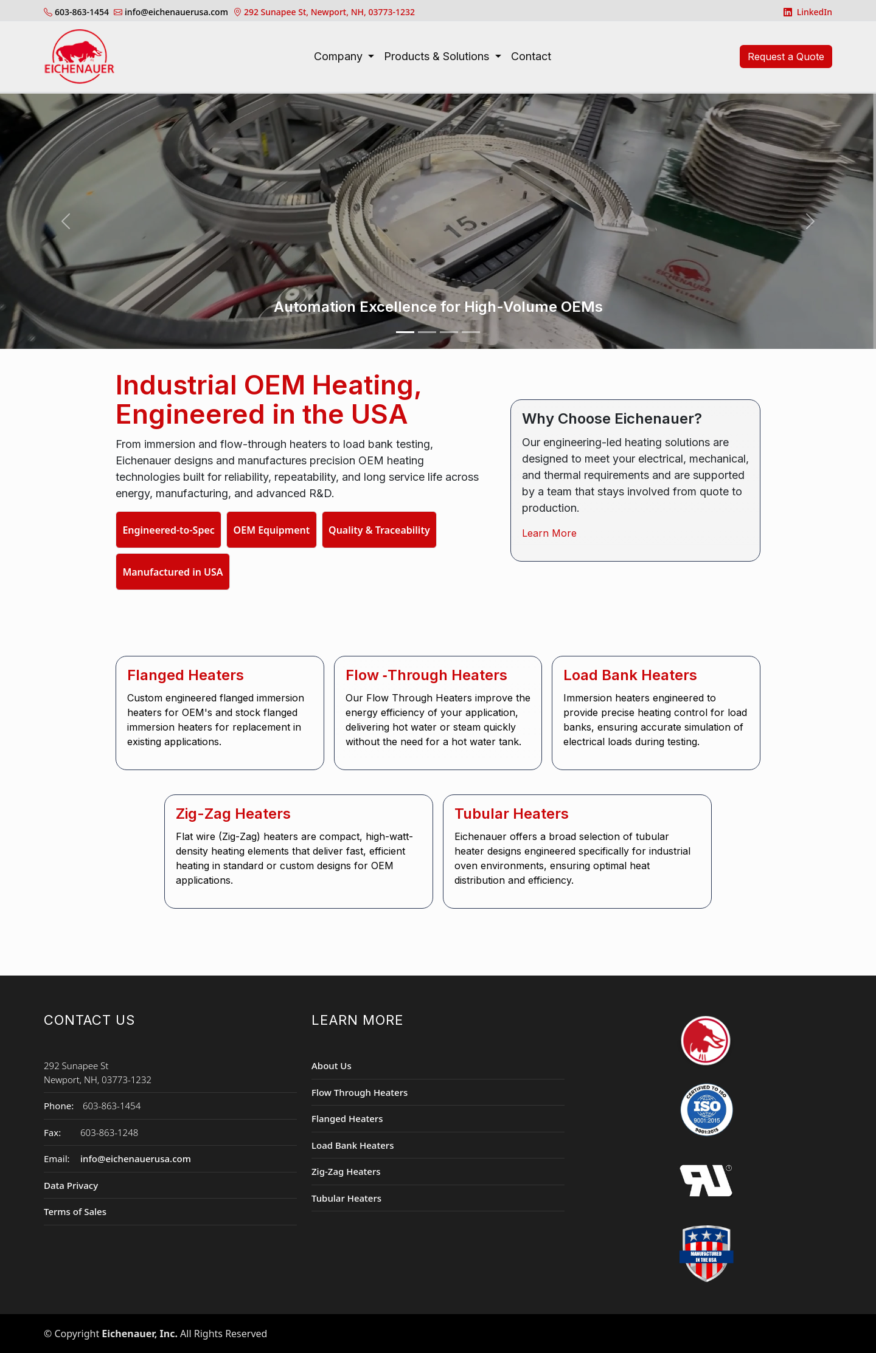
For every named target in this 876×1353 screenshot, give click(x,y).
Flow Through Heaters (359, 1092)
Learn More (549, 533)
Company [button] (340, 56)
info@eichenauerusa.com (135, 1158)
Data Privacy (71, 1185)
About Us (331, 1065)
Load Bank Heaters (352, 1145)
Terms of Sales (75, 1211)
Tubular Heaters (346, 1198)
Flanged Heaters (347, 1118)
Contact (531, 56)
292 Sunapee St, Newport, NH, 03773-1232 (329, 12)
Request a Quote (786, 56)
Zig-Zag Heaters (346, 1171)
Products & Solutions (438, 56)
